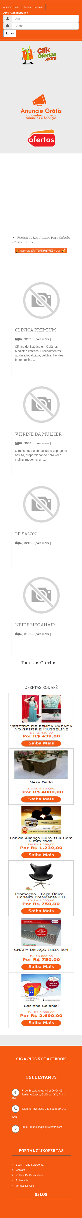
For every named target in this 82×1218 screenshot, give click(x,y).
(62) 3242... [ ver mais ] (33, 543)
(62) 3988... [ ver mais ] (33, 443)
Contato (20, 1170)
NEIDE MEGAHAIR (35, 624)
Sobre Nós (22, 1180)
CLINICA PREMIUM (35, 330)
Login (10, 33)
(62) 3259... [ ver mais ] (33, 339)
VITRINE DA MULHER (38, 434)
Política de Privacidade (29, 1175)
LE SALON (26, 533)
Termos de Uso (25, 1185)
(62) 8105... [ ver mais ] (33, 634)
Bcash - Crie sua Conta (30, 1164)
